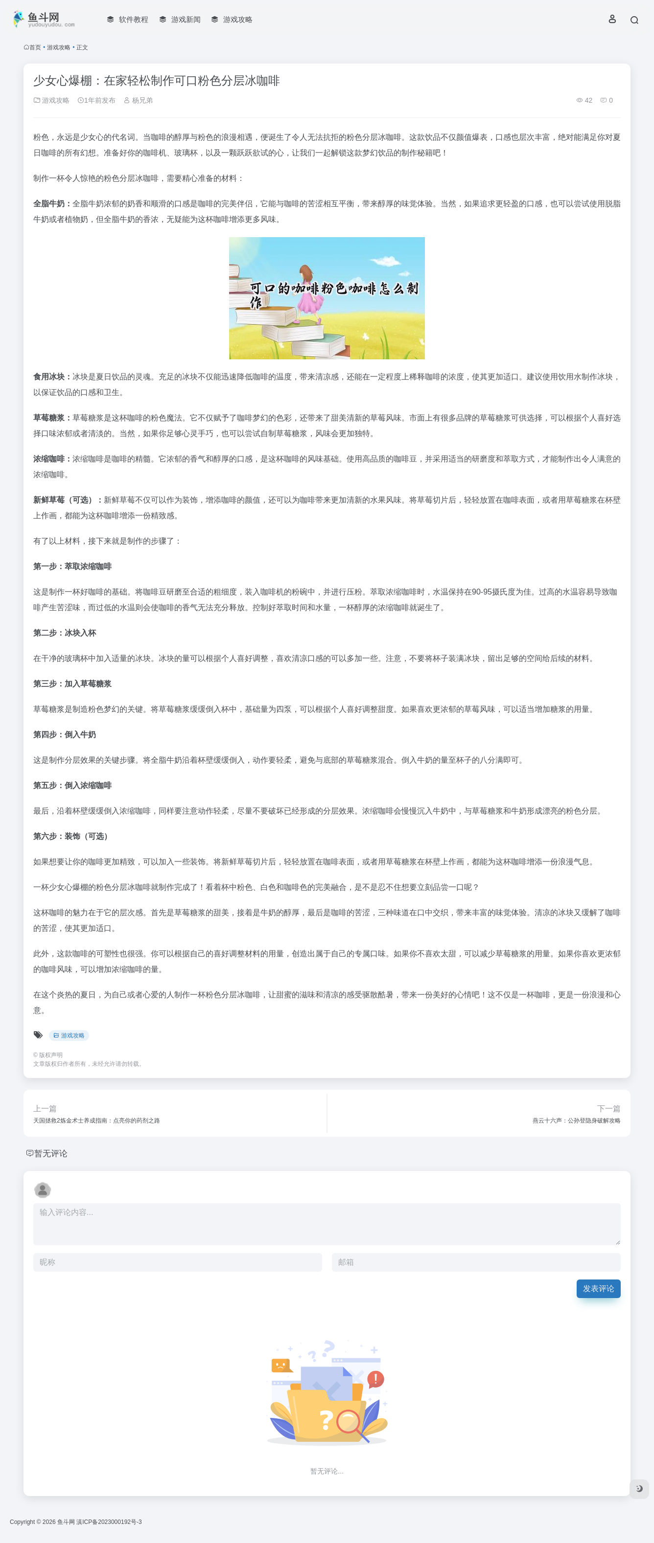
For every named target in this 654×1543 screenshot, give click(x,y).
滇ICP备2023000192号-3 (108, 1522)
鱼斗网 (66, 1522)
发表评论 (598, 1288)
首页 (35, 47)
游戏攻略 (58, 47)
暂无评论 (52, 1153)
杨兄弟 (138, 100)
